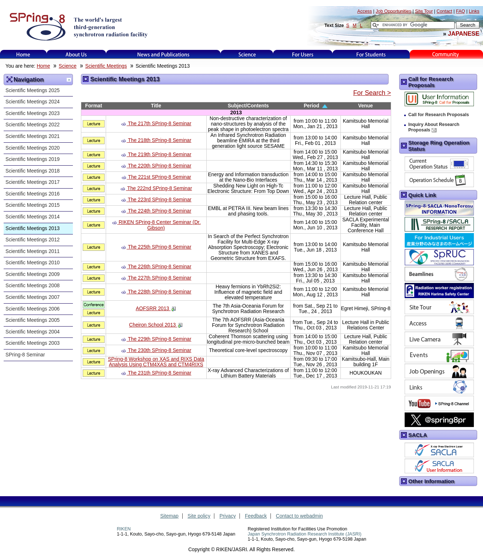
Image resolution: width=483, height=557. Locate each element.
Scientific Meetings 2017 (32, 182)
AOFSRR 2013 (153, 308)
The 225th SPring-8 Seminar (159, 247)
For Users (302, 54)
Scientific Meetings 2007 (32, 297)
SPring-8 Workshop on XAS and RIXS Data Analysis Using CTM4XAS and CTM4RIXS (156, 361)
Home (23, 54)
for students (371, 54)
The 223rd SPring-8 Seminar (160, 199)
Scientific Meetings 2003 (32, 343)
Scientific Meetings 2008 (32, 285)
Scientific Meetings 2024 (32, 101)
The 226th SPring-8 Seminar (159, 266)
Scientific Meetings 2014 (32, 217)
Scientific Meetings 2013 (32, 228)
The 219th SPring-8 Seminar (159, 154)
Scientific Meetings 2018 (32, 171)
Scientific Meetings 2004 (32, 332)
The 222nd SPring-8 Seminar (159, 188)
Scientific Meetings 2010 (32, 262)
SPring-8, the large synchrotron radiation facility (78, 26)
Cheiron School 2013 (153, 325)
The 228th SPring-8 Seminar (159, 292)
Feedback (256, 516)
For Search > (372, 92)
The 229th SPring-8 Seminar (159, 339)
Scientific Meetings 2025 (32, 90)
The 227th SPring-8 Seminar (159, 278)
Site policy (199, 516)
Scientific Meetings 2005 (32, 320)
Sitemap (169, 516)
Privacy (227, 516)
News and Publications (163, 54)
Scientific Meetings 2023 (32, 113)
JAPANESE (463, 33)
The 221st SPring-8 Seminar (159, 177)
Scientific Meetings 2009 (32, 274)
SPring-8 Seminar (25, 354)
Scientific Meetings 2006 (32, 309)
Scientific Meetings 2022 (32, 124)
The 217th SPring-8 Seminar (159, 123)
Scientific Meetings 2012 (32, 239)
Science (247, 54)
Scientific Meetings (106, 66)
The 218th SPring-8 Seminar (159, 140)
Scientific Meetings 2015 (32, 205)
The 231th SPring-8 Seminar (159, 373)
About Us (76, 54)
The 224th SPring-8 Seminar (159, 211)
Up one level (69, 80)
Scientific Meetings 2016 (32, 194)
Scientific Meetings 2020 (32, 148)
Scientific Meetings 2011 (32, 251)
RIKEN (124, 529)
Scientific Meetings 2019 (32, 159)
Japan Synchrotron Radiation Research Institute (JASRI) (305, 534)
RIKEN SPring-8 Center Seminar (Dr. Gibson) (160, 225)
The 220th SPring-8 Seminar (159, 166)
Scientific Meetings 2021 (32, 136)
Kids (446, 54)
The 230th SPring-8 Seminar (159, 350)
